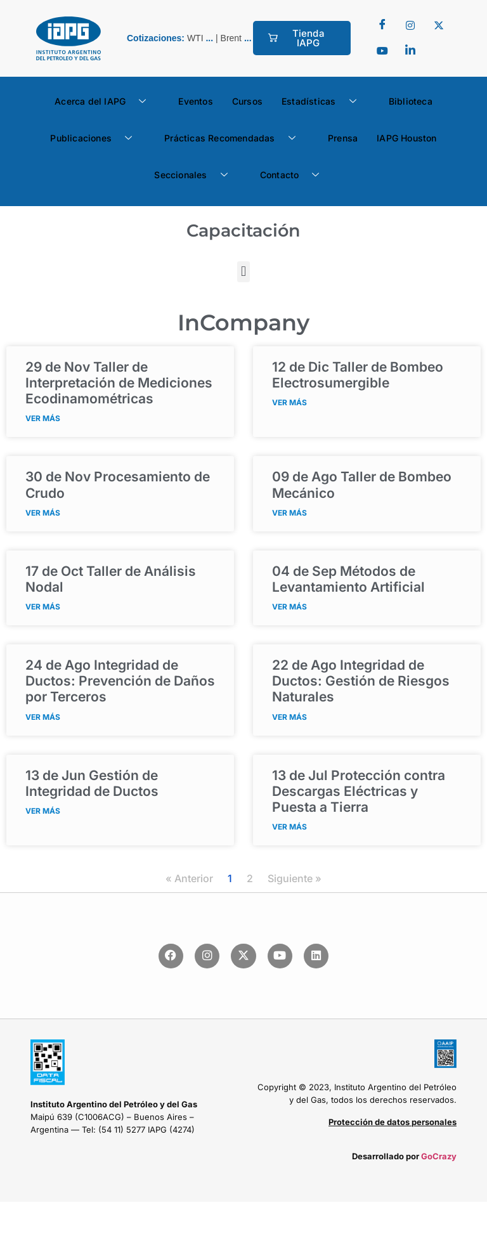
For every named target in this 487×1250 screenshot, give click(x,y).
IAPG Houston (406, 138)
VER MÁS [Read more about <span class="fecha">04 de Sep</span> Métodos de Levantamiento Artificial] (289, 606)
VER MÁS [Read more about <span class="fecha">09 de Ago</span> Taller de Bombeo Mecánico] (289, 513)
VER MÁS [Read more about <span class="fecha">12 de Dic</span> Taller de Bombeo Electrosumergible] (289, 402)
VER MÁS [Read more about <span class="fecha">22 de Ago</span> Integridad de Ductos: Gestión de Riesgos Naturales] (289, 717)
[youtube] (382, 50)
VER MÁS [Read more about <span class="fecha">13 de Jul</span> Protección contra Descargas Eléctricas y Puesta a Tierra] (289, 826)
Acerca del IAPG (105, 101)
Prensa (343, 138)
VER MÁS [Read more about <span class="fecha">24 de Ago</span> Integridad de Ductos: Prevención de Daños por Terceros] (42, 717)
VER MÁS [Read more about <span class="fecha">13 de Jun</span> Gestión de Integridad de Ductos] (42, 811)
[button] (243, 271)
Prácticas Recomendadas (234, 138)
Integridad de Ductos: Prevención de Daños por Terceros (120, 681)
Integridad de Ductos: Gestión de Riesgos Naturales (361, 681)
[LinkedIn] (410, 50)
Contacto (294, 175)
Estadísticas (324, 101)
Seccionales (195, 175)
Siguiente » (294, 878)
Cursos (247, 101)
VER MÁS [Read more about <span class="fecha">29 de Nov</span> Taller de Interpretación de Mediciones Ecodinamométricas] (42, 418)
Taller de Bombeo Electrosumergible (357, 375)
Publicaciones (95, 138)
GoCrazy (439, 1156)
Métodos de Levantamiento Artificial (348, 579)
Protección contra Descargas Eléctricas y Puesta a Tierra (358, 791)
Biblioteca (410, 101)
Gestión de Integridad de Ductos (92, 783)
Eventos (195, 101)
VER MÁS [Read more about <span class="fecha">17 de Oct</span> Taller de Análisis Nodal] (42, 606)
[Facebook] (382, 25)
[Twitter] (410, 25)
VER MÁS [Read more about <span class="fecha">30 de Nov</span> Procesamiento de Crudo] (42, 513)
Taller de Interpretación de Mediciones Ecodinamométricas (118, 383)
